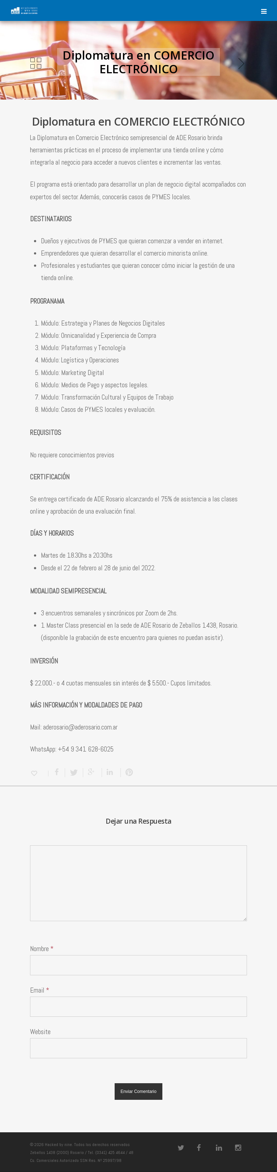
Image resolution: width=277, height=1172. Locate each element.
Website (40, 1031)
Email (39, 990)
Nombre (42, 948)
